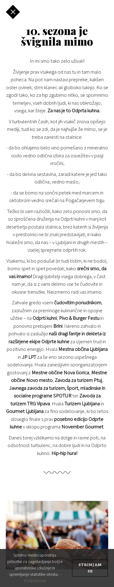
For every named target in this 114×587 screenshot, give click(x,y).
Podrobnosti (35, 580)
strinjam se (90, 568)
